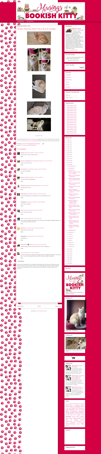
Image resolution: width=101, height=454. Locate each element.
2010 (68, 255)
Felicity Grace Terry (25, 185)
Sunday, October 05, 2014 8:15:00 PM (35, 236)
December (70, 166)
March (70, 242)
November (70, 168)
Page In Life (75, 413)
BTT (70, 405)
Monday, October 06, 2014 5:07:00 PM (38, 244)
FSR (74, 406)
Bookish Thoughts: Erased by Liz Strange (74, 172)
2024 (68, 144)
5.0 (79, 403)
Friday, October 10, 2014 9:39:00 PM (31, 252)
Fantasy (77, 406)
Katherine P (23, 228)
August (70, 232)
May (69, 238)
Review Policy (20, 21)
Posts (68, 95)
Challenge (77, 405)
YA (68, 425)
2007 (68, 261)
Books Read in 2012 (71, 122)
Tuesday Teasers (79, 419)
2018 (68, 156)
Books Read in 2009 (71, 127)
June (69, 236)
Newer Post (20, 306)
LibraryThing (68, 79)
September (71, 230)
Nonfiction (81, 412)
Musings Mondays (70, 412)
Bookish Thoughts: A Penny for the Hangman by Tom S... (74, 191)
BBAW (67, 405)
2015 (68, 162)
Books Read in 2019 (71, 110)
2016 (68, 160)
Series (82, 416)
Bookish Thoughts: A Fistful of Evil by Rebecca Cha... (73, 202)
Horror (76, 409)
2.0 (66, 403)
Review (68, 417)
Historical (71, 409)
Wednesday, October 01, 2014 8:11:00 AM (37, 193)
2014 (21, 145)
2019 (68, 154)
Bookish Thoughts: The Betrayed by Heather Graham (73, 222)
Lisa (22, 252)
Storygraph (68, 74)
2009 (68, 257)
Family (24, 145)
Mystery (77, 412)
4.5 (77, 403)
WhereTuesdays (81, 422)
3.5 (72, 403)
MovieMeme (81, 411)
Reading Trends (80, 415)
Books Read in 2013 (71, 121)
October (70, 170)
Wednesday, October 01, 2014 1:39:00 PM (36, 202)
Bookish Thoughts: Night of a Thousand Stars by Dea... (74, 180)
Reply (22, 156)
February (70, 244)
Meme (67, 411)
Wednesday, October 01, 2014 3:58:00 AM (37, 169)
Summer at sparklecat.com (27, 160)
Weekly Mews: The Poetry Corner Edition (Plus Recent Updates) (78, 377)
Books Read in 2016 (71, 115)
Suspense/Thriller (77, 418)
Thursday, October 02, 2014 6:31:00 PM (35, 228)
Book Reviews (30, 21)
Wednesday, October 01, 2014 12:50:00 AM (42, 160)
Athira (22, 218)
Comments (69, 97)
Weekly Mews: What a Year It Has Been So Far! (77, 387)
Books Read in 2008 (71, 129)
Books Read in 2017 (71, 114)
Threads (67, 82)
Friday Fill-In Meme (76, 408)
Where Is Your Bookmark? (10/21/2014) (74, 183)
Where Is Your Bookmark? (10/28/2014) (74, 176)
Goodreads (68, 77)
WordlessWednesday (31, 145)
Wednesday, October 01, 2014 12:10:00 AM (33, 152)
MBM (82, 409)
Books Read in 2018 (71, 112)
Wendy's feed (30, 140)
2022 (68, 148)
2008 (68, 259)
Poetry (79, 413)
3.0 (70, 403)
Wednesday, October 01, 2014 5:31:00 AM (34, 177)
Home (39, 306)
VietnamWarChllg (77, 421)
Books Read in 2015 (71, 117)
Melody (22, 152)
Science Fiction (76, 416)
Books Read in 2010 (71, 126)
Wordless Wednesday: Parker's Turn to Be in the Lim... (73, 226)
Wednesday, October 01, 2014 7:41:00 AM (39, 185)
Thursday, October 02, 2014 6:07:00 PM (32, 218)
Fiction (82, 406)
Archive (82, 403)
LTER (79, 409)
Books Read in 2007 (71, 131)
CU (73, 405)
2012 (68, 251)
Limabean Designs (70, 293)
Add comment (21, 261)
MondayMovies (73, 411)
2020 (68, 152)
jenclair (22, 177)
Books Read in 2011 (71, 124)
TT (71, 419)
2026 (68, 140)
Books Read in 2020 (71, 109)
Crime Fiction (69, 406)
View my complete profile (71, 50)
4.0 (75, 403)
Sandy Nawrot (24, 193)
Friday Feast (68, 408)
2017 (68, 158)
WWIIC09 (73, 422)
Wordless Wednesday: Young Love (73, 194)
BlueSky (67, 84)
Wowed (78, 423)
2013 (68, 249)
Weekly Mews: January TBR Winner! (77, 366)
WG (83, 421)
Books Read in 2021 (71, 107)
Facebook (68, 87)
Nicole (22, 210)
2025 (68, 142)
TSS (67, 420)
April (69, 240)
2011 (68, 253)
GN (83, 408)
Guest (67, 409)
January (70, 246)
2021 (68, 150)
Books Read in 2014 (71, 119)
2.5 (68, 403)
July (69, 234)
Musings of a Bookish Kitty (32, 139)
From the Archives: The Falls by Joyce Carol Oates (73, 217)
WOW (67, 422)
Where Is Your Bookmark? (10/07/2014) (74, 210)
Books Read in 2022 (71, 105)
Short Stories (69, 418)
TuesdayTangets (69, 421)
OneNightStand (69, 413)
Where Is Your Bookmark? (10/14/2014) (74, 198)
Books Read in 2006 (71, 133)
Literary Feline (24, 244)
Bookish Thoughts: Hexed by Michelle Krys (74, 213)
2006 (68, 263)
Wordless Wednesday (39, 135)
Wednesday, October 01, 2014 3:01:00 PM (33, 210)
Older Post (58, 306)
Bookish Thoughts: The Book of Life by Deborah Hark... (74, 206)
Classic (82, 405)
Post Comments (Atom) (42, 310)
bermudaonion (24, 169)
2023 (68, 146)
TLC (83, 418)
